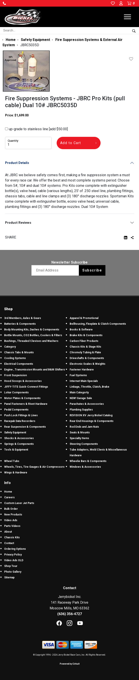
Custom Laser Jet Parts (19, 503)
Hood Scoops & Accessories (23, 381)
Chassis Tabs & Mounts (19, 352)
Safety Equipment (15, 432)
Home (8, 491)
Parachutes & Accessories (87, 403)
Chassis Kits (12, 537)
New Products (13, 514)
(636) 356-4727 (69, 614)
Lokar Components (16, 392)
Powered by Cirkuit (69, 664)
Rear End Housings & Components (92, 421)
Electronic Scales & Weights (87, 363)
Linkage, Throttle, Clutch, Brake (89, 386)
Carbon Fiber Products (84, 341)
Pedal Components (16, 409)
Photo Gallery (12, 571)
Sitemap (9, 577)
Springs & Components (19, 443)
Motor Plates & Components (22, 398)
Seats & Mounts (80, 432)
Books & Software (81, 329)
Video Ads (10, 520)
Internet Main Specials (84, 381)
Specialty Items (79, 438)
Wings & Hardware (15, 472)
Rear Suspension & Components (25, 426)
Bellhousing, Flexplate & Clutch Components (98, 323)
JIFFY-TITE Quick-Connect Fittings (26, 386)
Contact (9, 543)
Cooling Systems (15, 358)
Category (10, 346)
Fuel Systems (78, 375)
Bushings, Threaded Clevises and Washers (31, 341)
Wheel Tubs (11, 461)
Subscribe (92, 270)
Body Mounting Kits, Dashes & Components (31, 329)
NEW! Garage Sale (81, 398)
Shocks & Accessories (19, 438)
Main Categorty (79, 392)
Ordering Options (15, 548)
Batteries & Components (20, 323)
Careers (9, 497)
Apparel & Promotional (84, 318)
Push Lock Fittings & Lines (21, 415)
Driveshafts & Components (87, 358)
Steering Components (84, 443)
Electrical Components (18, 363)
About (8, 531)
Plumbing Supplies (81, 409)
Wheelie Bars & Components (88, 461)
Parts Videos (12, 526)
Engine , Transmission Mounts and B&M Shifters (34, 369)
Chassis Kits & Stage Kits (85, 346)
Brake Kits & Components (86, 335)
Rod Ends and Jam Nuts (84, 426)
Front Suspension (15, 375)
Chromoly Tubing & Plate (85, 352)
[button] (4, 3)
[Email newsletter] (56, 270)
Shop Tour (10, 566)
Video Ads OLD (13, 560)
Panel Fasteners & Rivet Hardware (25, 403)
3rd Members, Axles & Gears (22, 318)
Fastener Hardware (82, 369)
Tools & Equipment (16, 449)
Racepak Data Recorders (19, 421)
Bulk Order (11, 508)
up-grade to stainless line (36, 129)
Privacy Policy (13, 554)
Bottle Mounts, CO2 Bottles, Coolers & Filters (33, 335)
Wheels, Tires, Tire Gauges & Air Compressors (34, 466)
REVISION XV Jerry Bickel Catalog (91, 415)
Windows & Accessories (85, 466)
